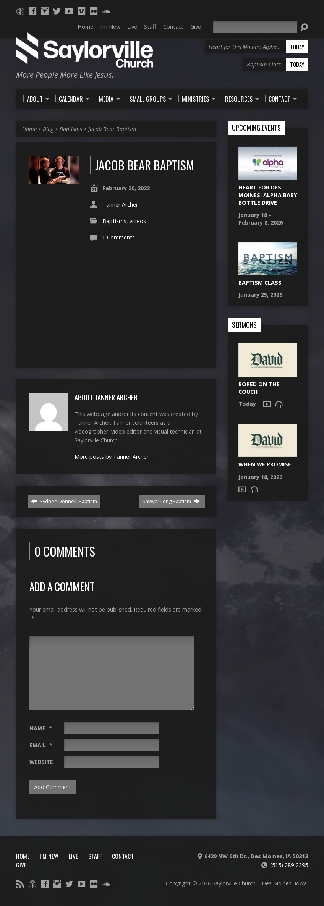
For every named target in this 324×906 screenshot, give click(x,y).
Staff (95, 856)
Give (21, 864)
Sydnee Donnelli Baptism (64, 501)
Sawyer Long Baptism (171, 501)
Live (73, 856)
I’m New (49, 856)
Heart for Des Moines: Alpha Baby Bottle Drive (267, 195)
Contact (123, 856)
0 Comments (118, 237)
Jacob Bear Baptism (112, 129)
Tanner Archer (120, 204)
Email (40, 745)
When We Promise (264, 464)
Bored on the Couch (259, 387)
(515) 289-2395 (289, 865)
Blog (48, 129)
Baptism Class (260, 282)
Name (40, 728)
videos (138, 221)
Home (29, 129)
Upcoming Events (256, 128)
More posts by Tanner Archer (112, 456)
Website (41, 761)
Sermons (244, 325)
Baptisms (71, 129)
